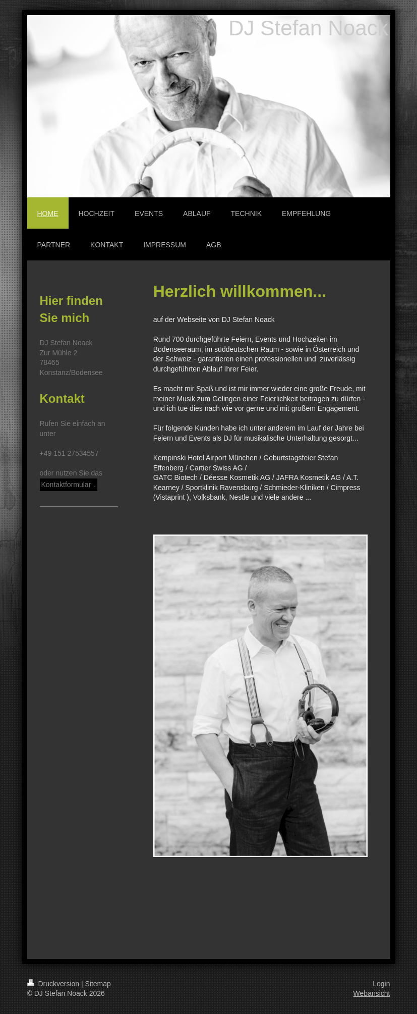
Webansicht (371, 993)
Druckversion (54, 984)
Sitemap (98, 984)
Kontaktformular (66, 485)
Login (381, 984)
